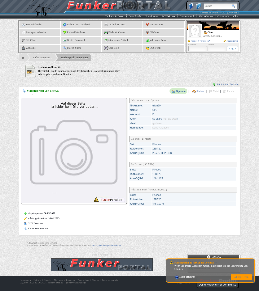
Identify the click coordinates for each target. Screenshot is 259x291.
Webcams (28, 48)
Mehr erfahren (185, 276)
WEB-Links (168, 16)
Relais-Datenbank (74, 32)
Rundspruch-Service (34, 32)
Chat (235, 16)
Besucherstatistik (110, 280)
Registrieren (231, 40)
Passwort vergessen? (199, 40)
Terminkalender (32, 24)
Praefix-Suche (72, 48)
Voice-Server (206, 16)
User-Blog (111, 48)
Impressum (26, 280)
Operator (179, 91)
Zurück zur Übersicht (225, 84)
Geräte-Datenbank (74, 40)
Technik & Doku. (114, 16)
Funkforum (151, 16)
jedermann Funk (156, 40)
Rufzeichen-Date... (42, 57)
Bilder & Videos (114, 32)
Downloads (135, 16)
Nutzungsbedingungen (64, 280)
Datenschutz (83, 280)
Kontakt (47, 280)
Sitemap (95, 280)
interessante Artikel (116, 40)
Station (198, 91)
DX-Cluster (30, 40)
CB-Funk (152, 32)
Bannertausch (187, 16)
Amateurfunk (154, 24)
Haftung (37, 280)
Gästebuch (223, 16)
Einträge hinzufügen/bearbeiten (106, 245)
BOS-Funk (153, 48)
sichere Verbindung (76, 282)
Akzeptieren (241, 276)
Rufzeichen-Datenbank (76, 24)
